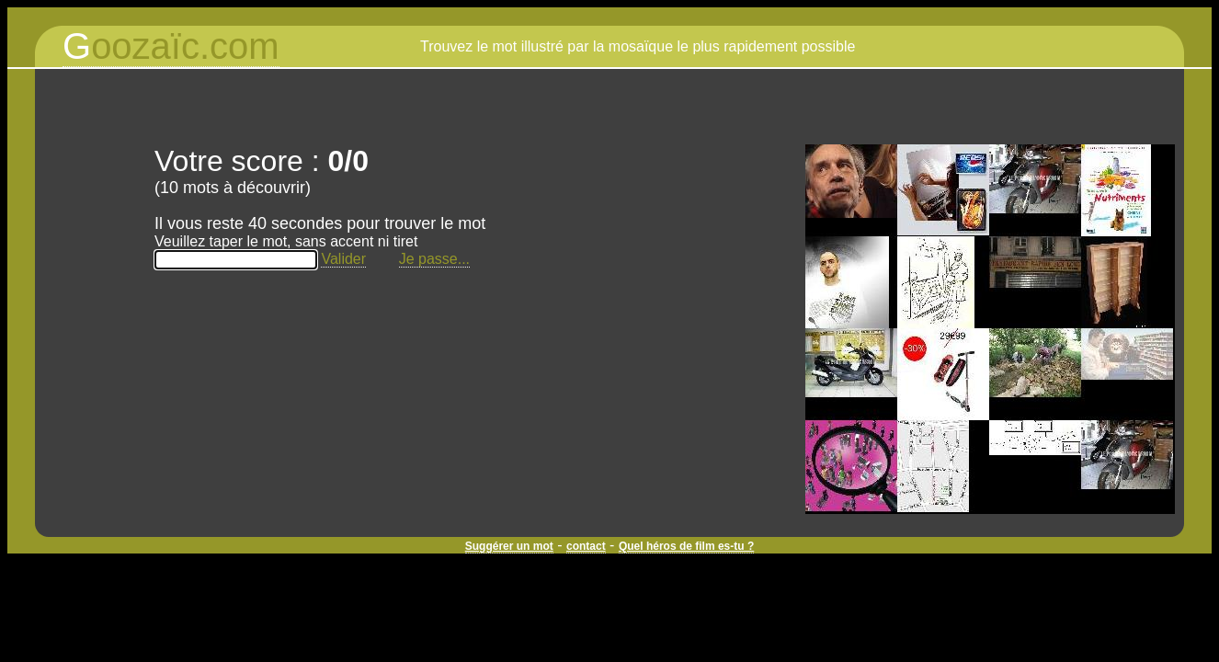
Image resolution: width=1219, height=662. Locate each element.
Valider (343, 259)
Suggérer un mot (509, 546)
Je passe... (434, 259)
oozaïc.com (171, 46)
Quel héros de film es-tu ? (686, 546)
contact (586, 546)
